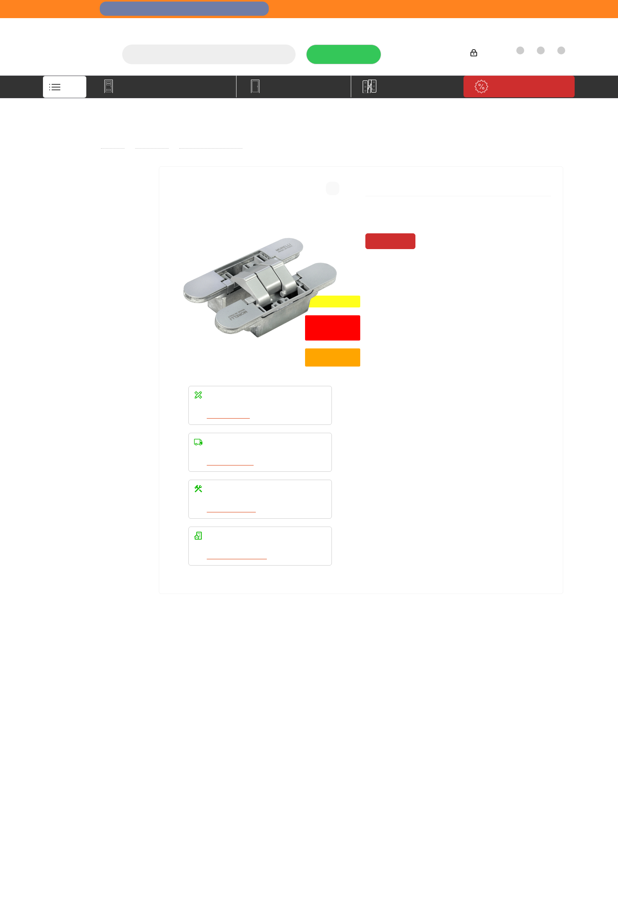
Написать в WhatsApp (238, 556)
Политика (69, 720)
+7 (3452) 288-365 (424, 52)
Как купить (502, 26)
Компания (72, 684)
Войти (484, 54)
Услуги (340, 26)
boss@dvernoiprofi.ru (520, 742)
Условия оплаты (179, 698)
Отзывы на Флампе (389, 26)
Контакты (544, 26)
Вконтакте (366, 767)
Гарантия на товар (183, 720)
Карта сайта (273, 720)
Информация (178, 684)
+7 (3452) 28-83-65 (438, 893)
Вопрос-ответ (276, 698)
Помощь (271, 684)
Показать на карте (508, 809)
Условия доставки (182, 709)
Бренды (268, 709)
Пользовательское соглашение (183, 734)
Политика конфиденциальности (397, 708)
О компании (300, 26)
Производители (451, 26)
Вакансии (69, 709)
